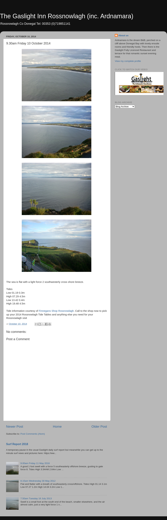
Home (57, 426)
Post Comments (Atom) (33, 434)
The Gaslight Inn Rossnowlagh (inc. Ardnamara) (66, 16)
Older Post (99, 426)
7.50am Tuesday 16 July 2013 (36, 498)
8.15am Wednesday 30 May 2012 (37, 481)
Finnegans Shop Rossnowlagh (56, 310)
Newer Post (14, 426)
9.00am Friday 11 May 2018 (35, 463)
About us (123, 35)
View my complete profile (128, 61)
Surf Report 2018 (17, 444)
